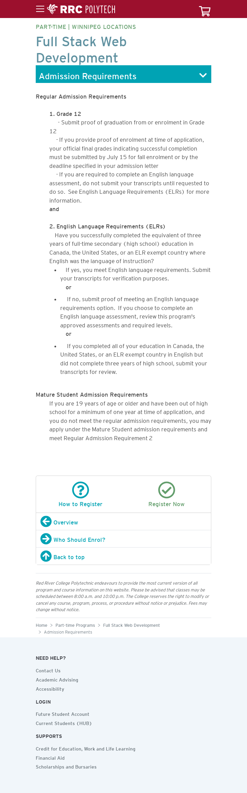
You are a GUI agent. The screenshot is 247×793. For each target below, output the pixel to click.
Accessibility (50, 688)
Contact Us (48, 669)
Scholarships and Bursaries (66, 766)
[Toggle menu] (75, 9)
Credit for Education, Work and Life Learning (85, 747)
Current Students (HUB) (64, 722)
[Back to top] (123, 556)
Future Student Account (62, 713)
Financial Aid (50, 757)
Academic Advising (57, 678)
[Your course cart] (204, 9)
